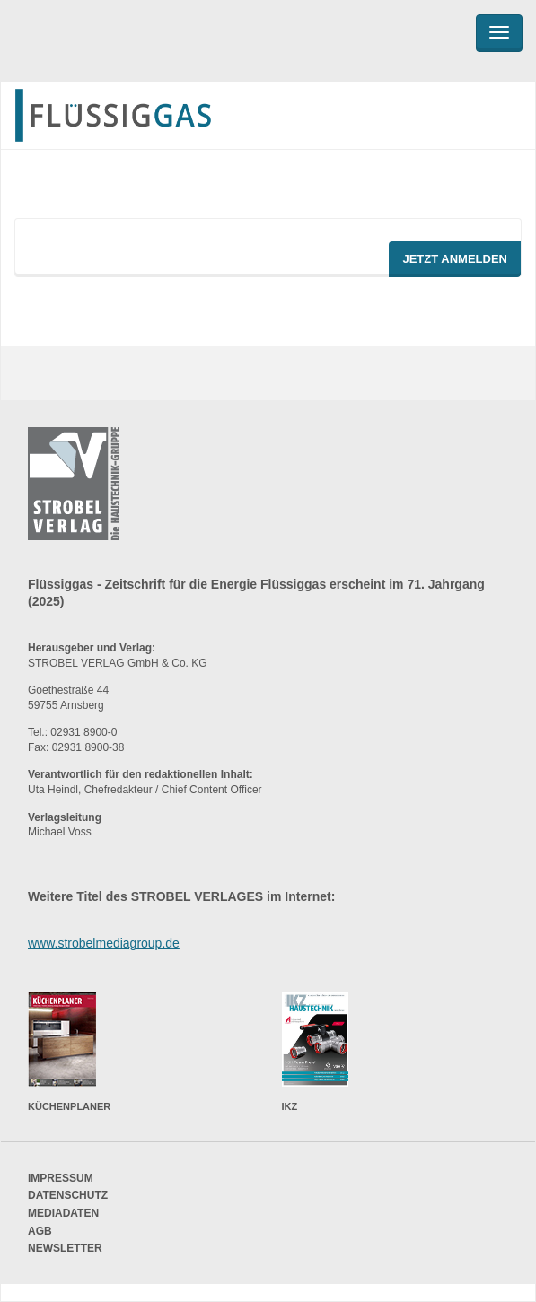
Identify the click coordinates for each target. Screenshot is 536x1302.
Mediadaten (63, 1213)
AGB (40, 1231)
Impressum (60, 1178)
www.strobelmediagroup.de (104, 943)
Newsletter (65, 1248)
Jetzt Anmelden (454, 259)
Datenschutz (68, 1195)
